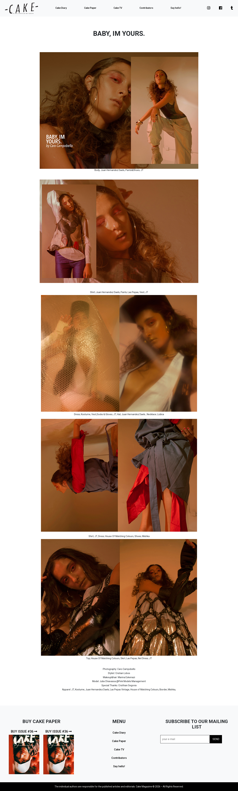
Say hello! (176, 8)
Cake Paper (90, 8)
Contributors (146, 8)
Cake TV (118, 8)
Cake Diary (61, 8)
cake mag (21, 8)
